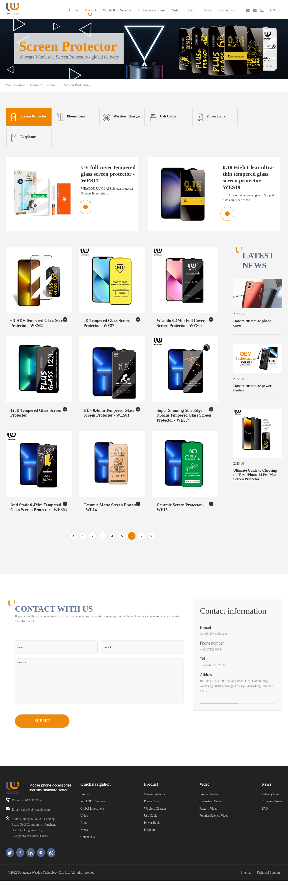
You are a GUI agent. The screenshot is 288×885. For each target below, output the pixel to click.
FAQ (265, 812)
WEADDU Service (117, 12)
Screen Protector (154, 798)
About (191, 12)
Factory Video (208, 812)
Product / (52, 89)
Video (176, 12)
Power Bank (152, 827)
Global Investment (151, 12)
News (207, 12)
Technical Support (268, 876)
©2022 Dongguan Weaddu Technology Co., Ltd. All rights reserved (51, 876)
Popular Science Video (213, 819)
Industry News (271, 798)
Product (90, 12)
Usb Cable (150, 819)
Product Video (208, 798)
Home (73, 12)
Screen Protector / (77, 89)
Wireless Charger (155, 812)
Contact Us (226, 12)
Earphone (150, 834)
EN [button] (274, 12)
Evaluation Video (210, 805)
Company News (272, 805)
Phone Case (151, 805)
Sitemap (246, 876)
